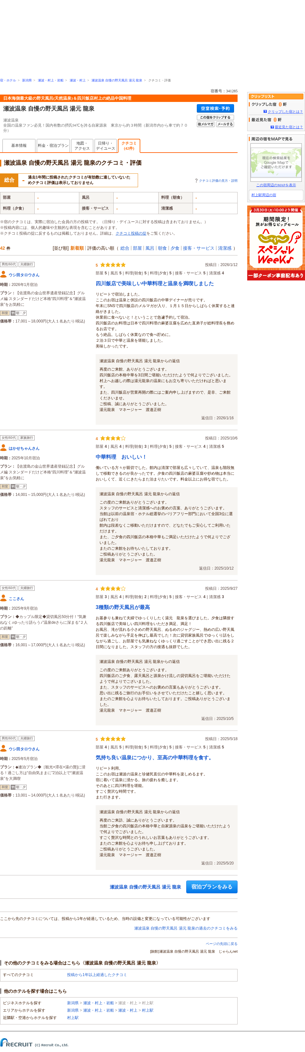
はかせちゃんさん (24, 448)
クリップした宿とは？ (285, 111)
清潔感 (224, 248)
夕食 (174, 248)
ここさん (16, 599)
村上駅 (147, 1010)
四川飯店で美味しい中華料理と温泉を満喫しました (155, 283)
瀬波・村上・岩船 (51, 80)
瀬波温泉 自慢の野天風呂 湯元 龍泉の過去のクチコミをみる (186, 928)
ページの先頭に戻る (222, 944)
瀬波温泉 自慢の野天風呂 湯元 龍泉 (117, 80)
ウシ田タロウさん (24, 275)
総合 (124, 248)
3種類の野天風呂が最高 (123, 607)
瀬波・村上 (78, 80)
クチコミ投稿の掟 (131, 233)
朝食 (162, 248)
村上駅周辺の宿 (263, 195)
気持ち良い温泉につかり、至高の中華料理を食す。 (155, 757)
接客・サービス (198, 248)
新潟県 (27, 80)
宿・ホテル (8, 80)
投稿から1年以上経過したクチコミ (97, 975)
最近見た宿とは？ (289, 127)
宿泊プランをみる (211, 886)
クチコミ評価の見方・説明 (218, 180)
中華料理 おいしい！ (121, 457)
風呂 (149, 248)
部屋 (137, 248)
